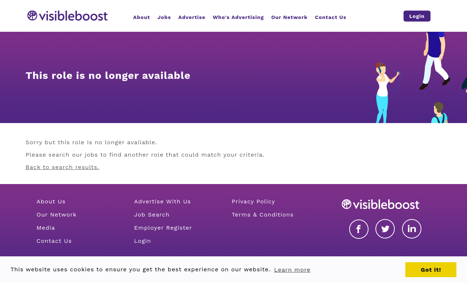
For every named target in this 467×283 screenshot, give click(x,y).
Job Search (152, 214)
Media (45, 227)
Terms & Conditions (263, 214)
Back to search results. (62, 167)
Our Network (56, 214)
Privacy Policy (253, 201)
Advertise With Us (162, 201)
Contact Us (54, 240)
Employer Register (163, 227)
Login (142, 240)
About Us (51, 201)
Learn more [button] (292, 269)
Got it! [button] (431, 269)
